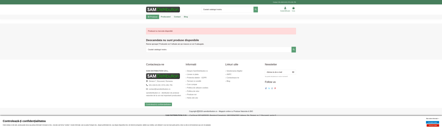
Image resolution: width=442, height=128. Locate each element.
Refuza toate (433, 125)
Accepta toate (432, 122)
